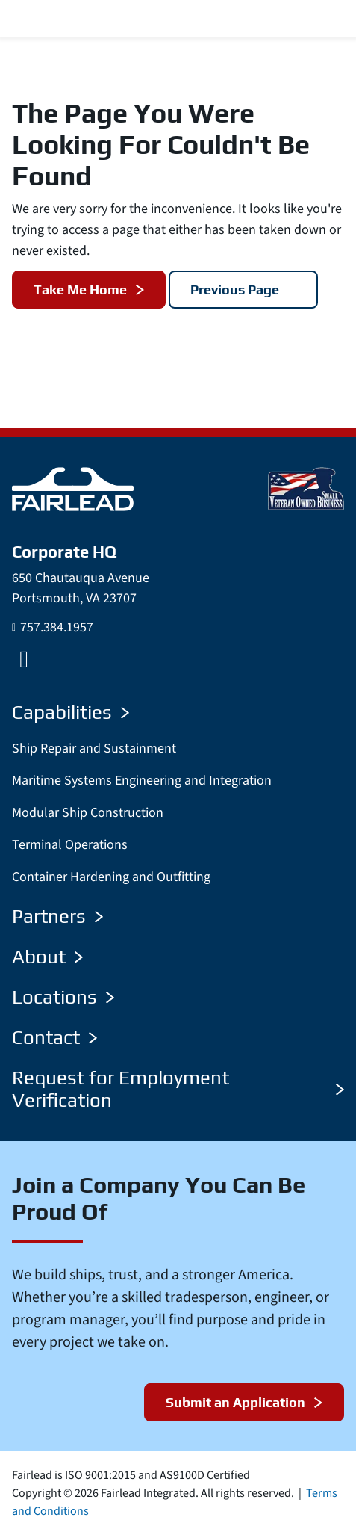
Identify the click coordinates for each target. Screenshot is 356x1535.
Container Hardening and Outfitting (111, 877)
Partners (57, 916)
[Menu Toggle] (326, 19)
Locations (63, 997)
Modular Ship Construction (87, 812)
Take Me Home (80, 289)
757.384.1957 (56, 627)
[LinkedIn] (24, 659)
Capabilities (70, 712)
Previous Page (234, 289)
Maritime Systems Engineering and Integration (142, 780)
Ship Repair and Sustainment (94, 748)
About (47, 956)
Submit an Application (235, 1402)
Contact (54, 1037)
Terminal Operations (70, 845)
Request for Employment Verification (178, 1088)
